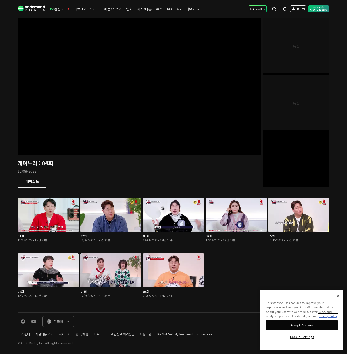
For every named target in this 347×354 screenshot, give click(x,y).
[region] (301, 320)
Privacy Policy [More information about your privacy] (328, 316)
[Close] (338, 296)
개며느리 (28, 163)
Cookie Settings (302, 337)
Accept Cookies (302, 325)
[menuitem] (56, 9)
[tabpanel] (173, 250)
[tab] (32, 181)
